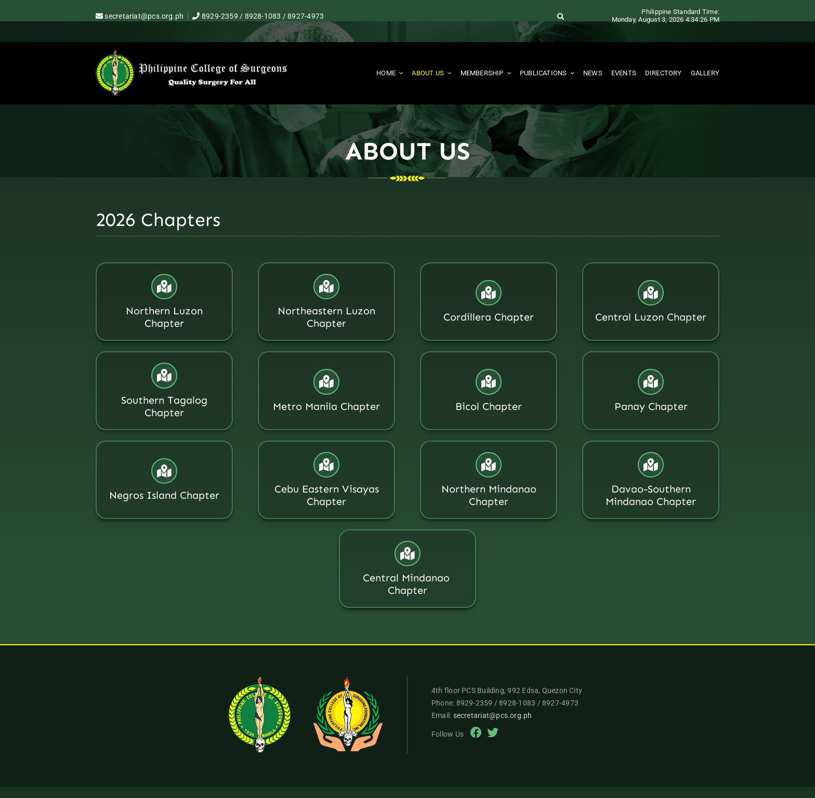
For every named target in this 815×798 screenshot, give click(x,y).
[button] (561, 16)
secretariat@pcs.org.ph (139, 16)
